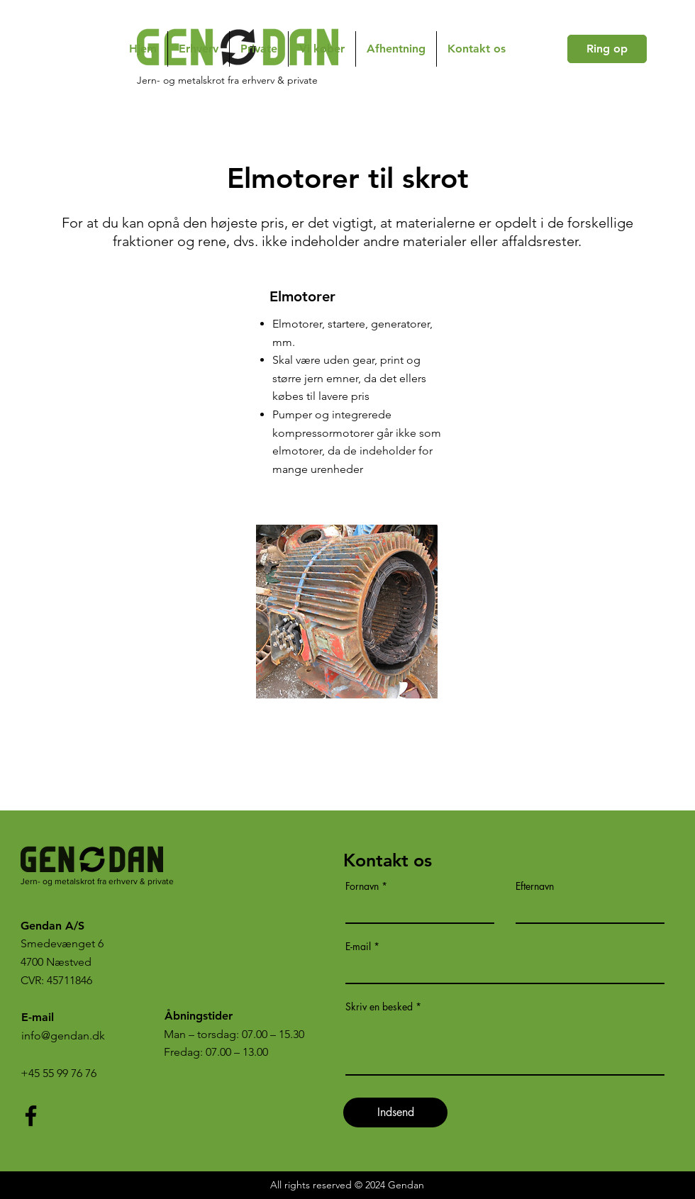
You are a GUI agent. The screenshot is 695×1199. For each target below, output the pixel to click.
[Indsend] (395, 1112)
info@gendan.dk (63, 1035)
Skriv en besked (379, 1007)
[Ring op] (607, 49)
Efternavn (535, 886)
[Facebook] (31, 1116)
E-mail (358, 947)
